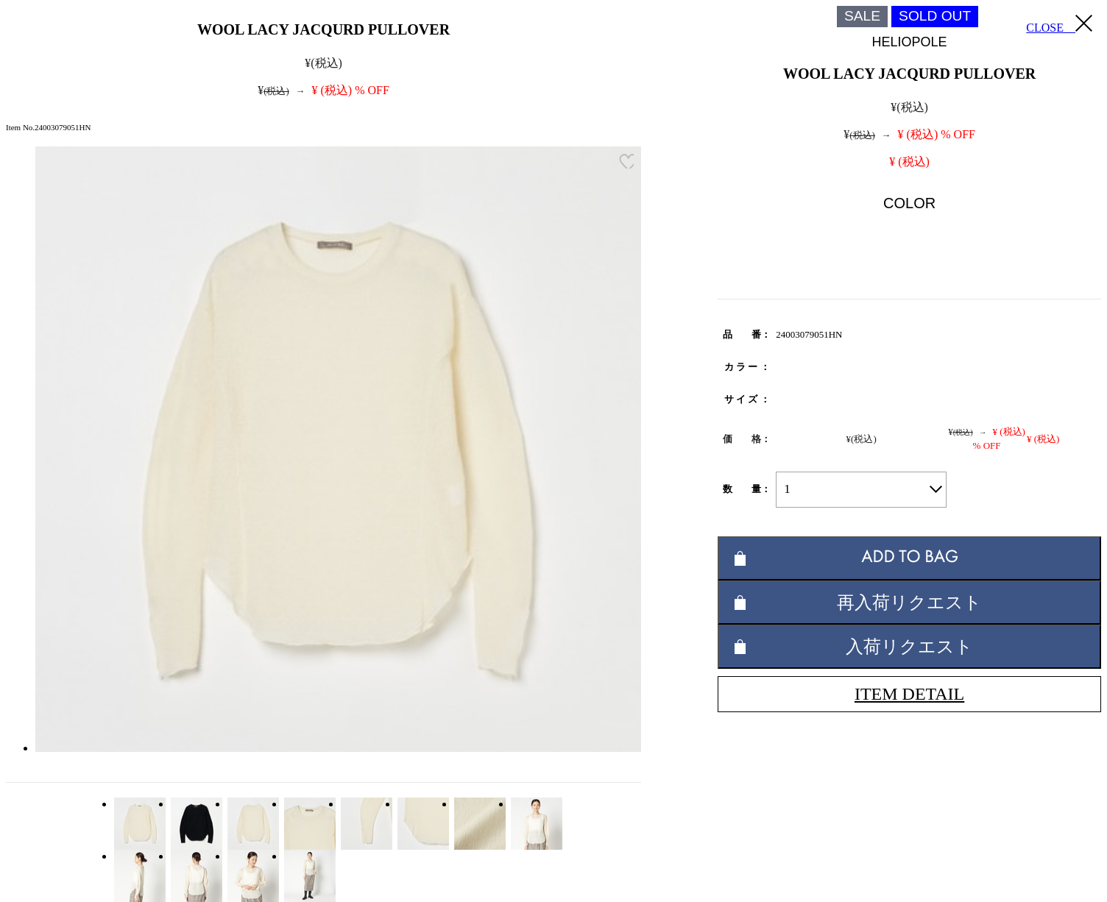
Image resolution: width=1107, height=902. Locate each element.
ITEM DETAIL (909, 693)
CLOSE (1059, 24)
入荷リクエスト (909, 646)
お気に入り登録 (626, 161)
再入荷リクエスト (909, 602)
